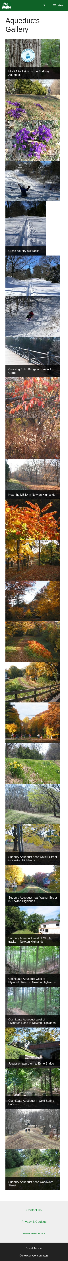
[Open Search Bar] (44, 5)
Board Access (34, 1248)
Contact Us (34, 1210)
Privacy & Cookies (34, 1221)
